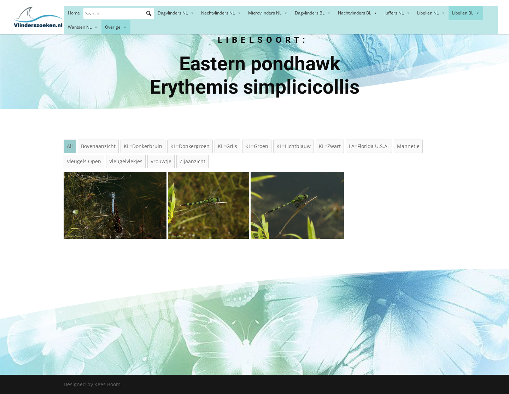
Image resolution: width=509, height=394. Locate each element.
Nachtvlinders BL (358, 13)
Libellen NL (431, 13)
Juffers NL (397, 13)
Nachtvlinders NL (221, 13)
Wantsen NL (83, 27)
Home (74, 13)
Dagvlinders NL (176, 13)
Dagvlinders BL (313, 13)
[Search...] (118, 13)
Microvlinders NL (268, 13)
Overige (116, 27)
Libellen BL (466, 13)
